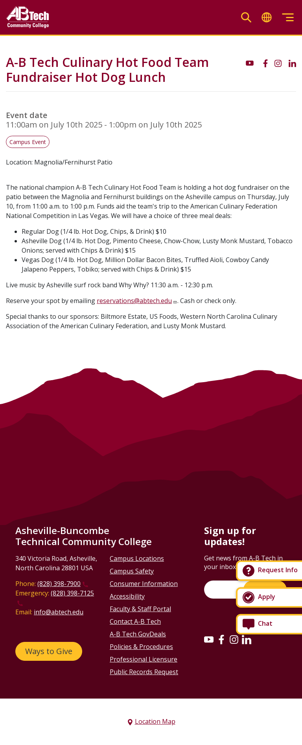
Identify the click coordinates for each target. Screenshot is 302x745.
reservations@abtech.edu (134, 300)
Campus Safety (132, 571)
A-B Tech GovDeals (138, 634)
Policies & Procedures (141, 646)
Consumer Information (144, 583)
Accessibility (127, 596)
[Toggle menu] (288, 17)
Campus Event (27, 142)
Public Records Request (144, 671)
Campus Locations (137, 558)
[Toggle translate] (266, 17)
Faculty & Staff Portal (140, 609)
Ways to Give (48, 651)
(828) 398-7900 (59, 583)
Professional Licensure (143, 659)
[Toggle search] (246, 17)
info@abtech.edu (58, 612)
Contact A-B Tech (135, 621)
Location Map (155, 721)
